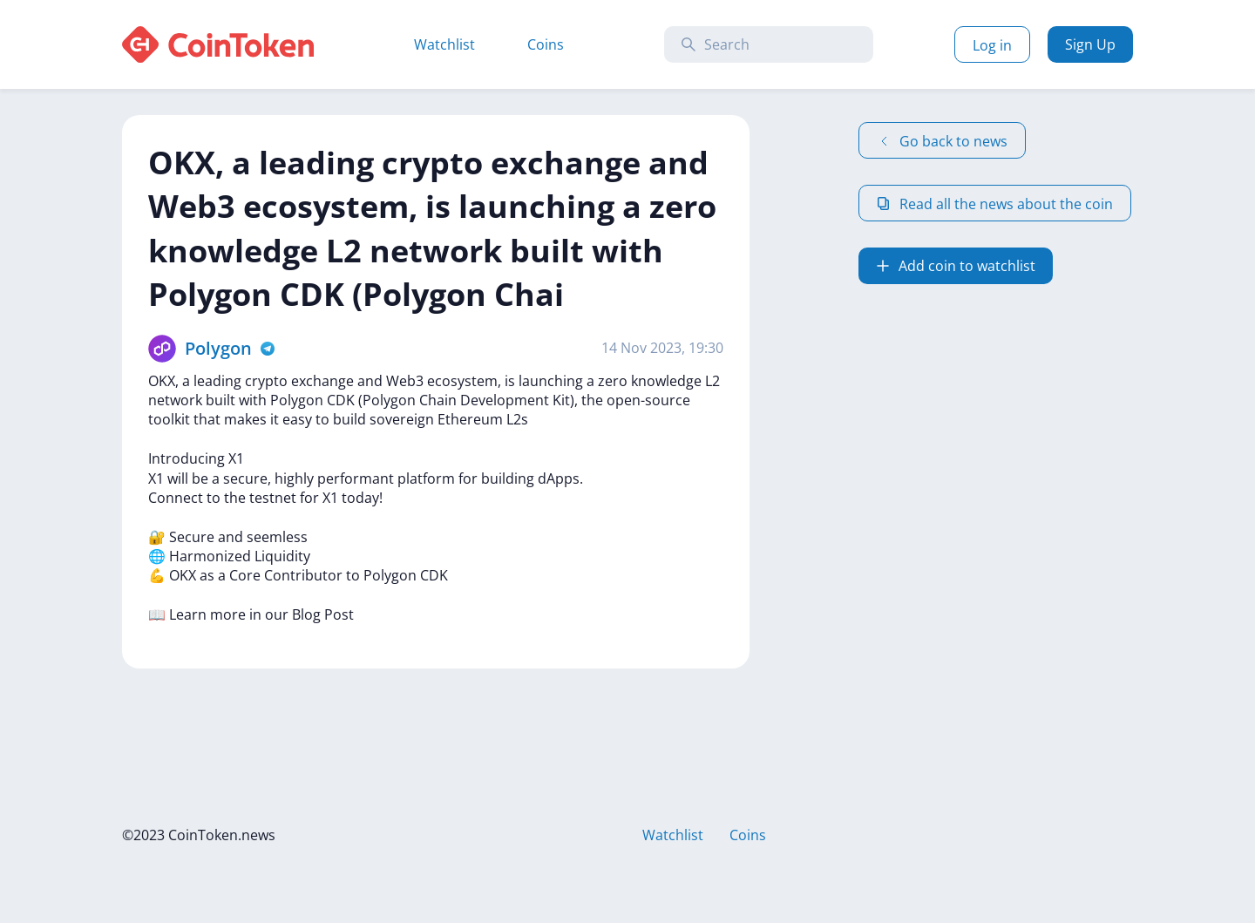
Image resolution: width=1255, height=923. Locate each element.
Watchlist (444, 44)
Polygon (218, 348)
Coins (545, 44)
